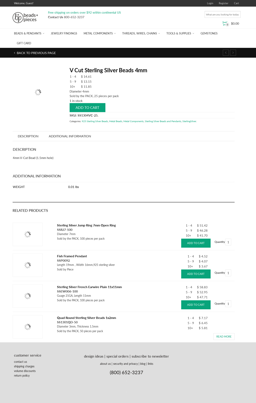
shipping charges (24, 366)
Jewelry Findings (64, 33)
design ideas (93, 356)
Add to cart (87, 107)
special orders (117, 356)
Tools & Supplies (178, 33)
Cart (236, 3)
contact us (20, 361)
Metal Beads (115, 121)
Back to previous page (36, 53)
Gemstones (209, 33)
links (150, 363)
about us (105, 363)
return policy (22, 375)
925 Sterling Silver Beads (95, 121)
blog (142, 363)
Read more (224, 336)
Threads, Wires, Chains (139, 33)
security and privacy (125, 363)
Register (223, 3)
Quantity (220, 241)
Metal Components (98, 33)
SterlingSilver (189, 121)
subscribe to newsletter (150, 356)
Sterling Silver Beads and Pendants (163, 121)
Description (28, 136)
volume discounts (25, 371)
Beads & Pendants (27, 33)
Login (210, 3)
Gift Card (24, 43)
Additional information (70, 136)
